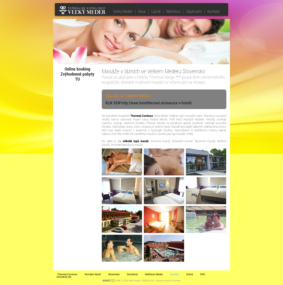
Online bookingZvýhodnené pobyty (77, 72)
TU (77, 79)
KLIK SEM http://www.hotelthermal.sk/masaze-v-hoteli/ (149, 103)
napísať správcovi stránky (168, 280)
